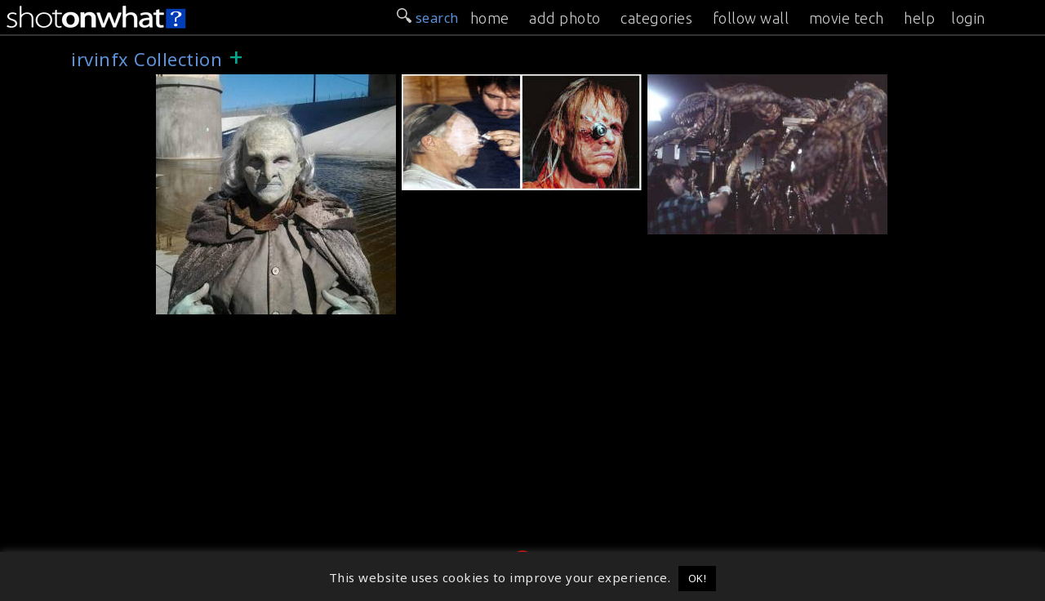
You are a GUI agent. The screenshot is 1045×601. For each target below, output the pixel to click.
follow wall (751, 18)
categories (656, 18)
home (489, 18)
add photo (565, 18)
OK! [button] (697, 578)
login (968, 18)
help (919, 18)
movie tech (846, 18)
